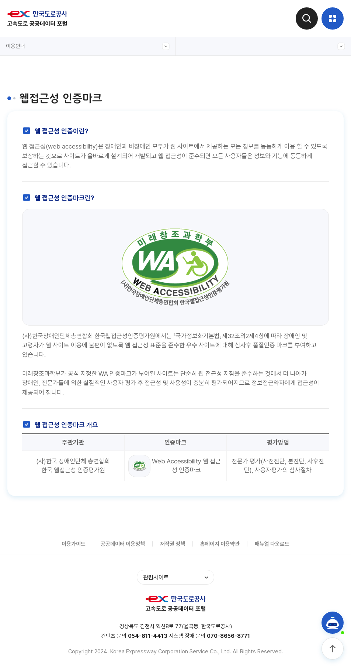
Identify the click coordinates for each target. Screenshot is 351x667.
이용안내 (88, 46)
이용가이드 (74, 544)
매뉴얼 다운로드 (272, 544)
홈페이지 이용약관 (220, 544)
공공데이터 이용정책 (123, 544)
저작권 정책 (172, 544)
